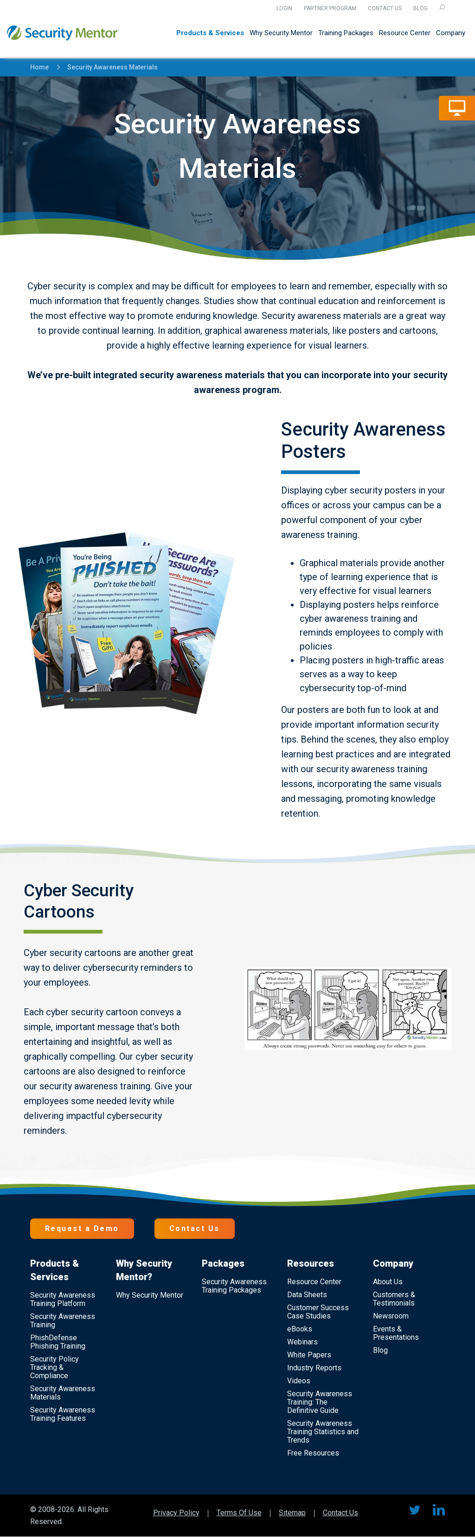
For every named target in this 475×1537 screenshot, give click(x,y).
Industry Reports (314, 1367)
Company (450, 33)
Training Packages (345, 33)
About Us (388, 1281)
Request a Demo (82, 1228)
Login (284, 8)
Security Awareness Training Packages (234, 1285)
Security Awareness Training (62, 1320)
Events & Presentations (396, 1333)
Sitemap (292, 1513)
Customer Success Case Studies (318, 1311)
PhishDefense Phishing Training (57, 1341)
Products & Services (210, 33)
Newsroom (391, 1316)
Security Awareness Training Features (62, 1414)
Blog (420, 8)
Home (39, 67)
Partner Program (330, 8)
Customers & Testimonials (394, 1298)
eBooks (299, 1329)
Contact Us (385, 8)
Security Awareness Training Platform (62, 1299)
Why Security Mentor (281, 33)
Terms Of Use (239, 1513)
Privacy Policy (176, 1513)
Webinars (302, 1341)
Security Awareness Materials (108, 67)
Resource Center (404, 33)
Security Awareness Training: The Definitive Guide (319, 1402)
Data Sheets (307, 1294)
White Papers (309, 1354)
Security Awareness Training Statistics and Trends (323, 1431)
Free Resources (313, 1453)
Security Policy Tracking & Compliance (54, 1367)
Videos (298, 1380)
